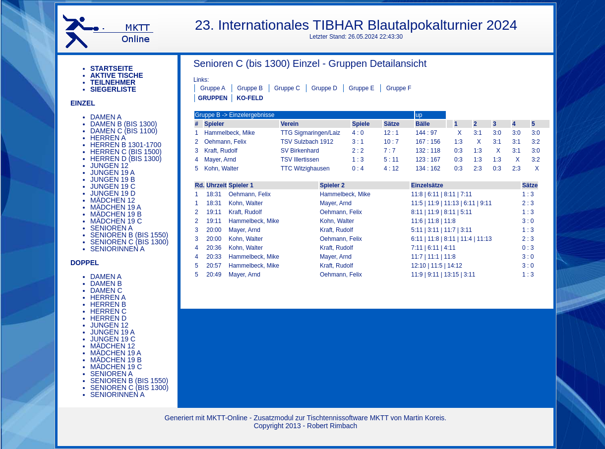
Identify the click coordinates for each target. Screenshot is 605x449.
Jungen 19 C (112, 186)
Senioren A (111, 228)
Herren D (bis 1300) (126, 159)
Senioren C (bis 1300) (129, 242)
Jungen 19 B (112, 179)
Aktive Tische (116, 75)
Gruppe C (287, 88)
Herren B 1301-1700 (125, 145)
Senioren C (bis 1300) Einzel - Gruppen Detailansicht (309, 63)
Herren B (108, 304)
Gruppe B (249, 88)
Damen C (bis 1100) (123, 131)
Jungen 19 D (112, 193)
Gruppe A (213, 88)
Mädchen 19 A (115, 207)
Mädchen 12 (112, 200)
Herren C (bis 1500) (126, 152)
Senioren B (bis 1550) (129, 235)
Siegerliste (113, 89)
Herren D (108, 318)
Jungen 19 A (112, 172)
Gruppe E (361, 88)
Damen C (106, 290)
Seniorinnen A (117, 249)
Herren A (108, 138)
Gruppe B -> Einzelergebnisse (234, 115)
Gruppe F (399, 88)
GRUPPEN (212, 98)
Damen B (106, 283)
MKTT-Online (227, 418)
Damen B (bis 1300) (123, 124)
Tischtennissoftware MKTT (348, 418)
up (419, 115)
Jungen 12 (109, 165)
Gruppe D (324, 88)
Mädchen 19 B (115, 214)
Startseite (111, 68)
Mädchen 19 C (116, 221)
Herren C (108, 311)
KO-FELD (250, 98)
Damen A (105, 117)
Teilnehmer (112, 82)
